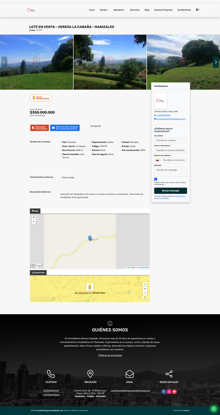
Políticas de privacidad (110, 355)
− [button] (34, 222)
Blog (147, 10)
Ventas (103, 10)
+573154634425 (163, 115)
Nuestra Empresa (163, 10)
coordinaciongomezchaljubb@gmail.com (130, 390)
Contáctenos (184, 10)
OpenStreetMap (143, 267)
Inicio (92, 10)
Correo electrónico (162, 145)
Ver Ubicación (82, 293)
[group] (36, 62)
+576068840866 (51, 395)
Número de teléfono (163, 155)
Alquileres (118, 10)
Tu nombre (159, 136)
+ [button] (34, 218)
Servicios (135, 10)
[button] (108, 86)
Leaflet (128, 267)
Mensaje (158, 165)
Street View (41, 98)
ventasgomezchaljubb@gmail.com (170, 119)
